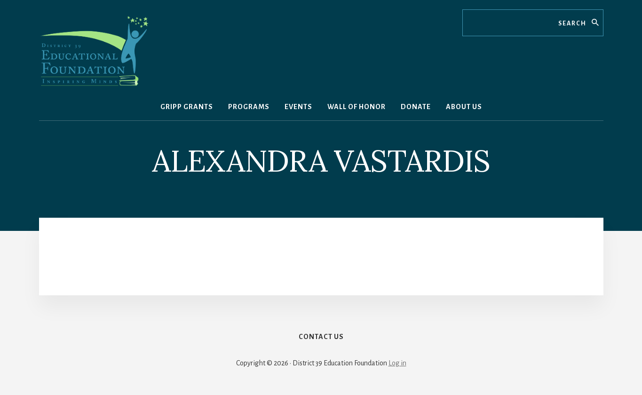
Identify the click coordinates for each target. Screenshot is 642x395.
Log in (397, 363)
